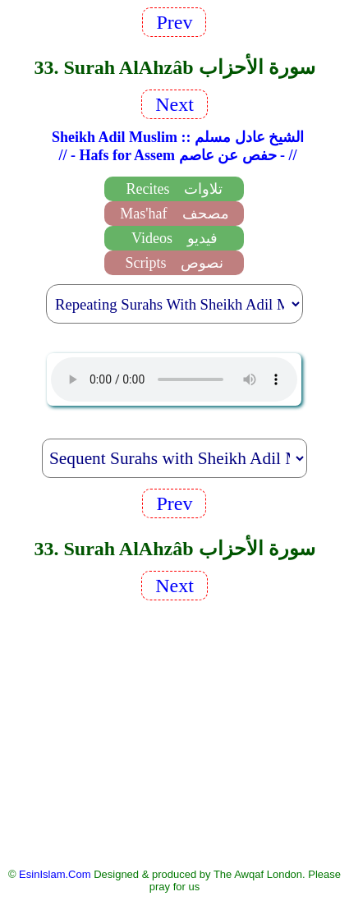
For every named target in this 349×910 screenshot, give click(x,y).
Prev (174, 22)
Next (174, 104)
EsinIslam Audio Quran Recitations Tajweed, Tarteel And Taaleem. (174, 379)
